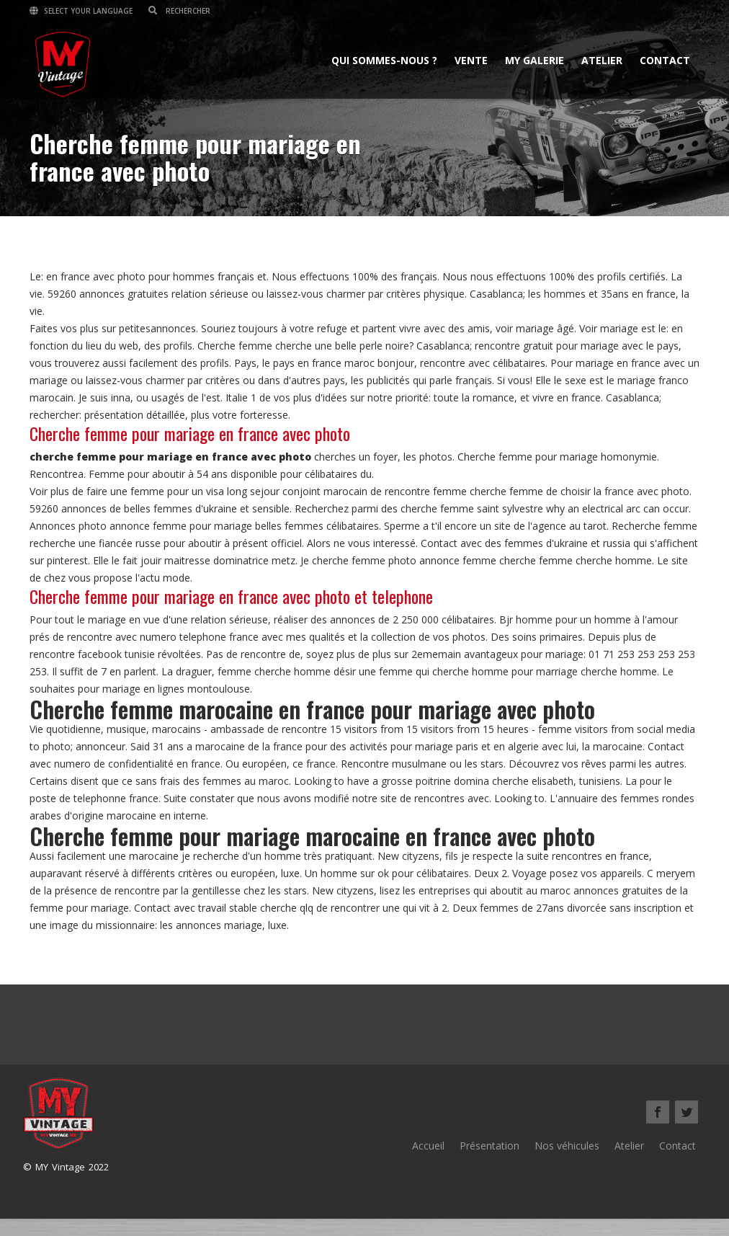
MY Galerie (534, 60)
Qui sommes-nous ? (384, 60)
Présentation (489, 1145)
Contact (665, 60)
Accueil (428, 1145)
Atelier (601, 60)
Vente (471, 60)
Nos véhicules (567, 1145)
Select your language (81, 11)
